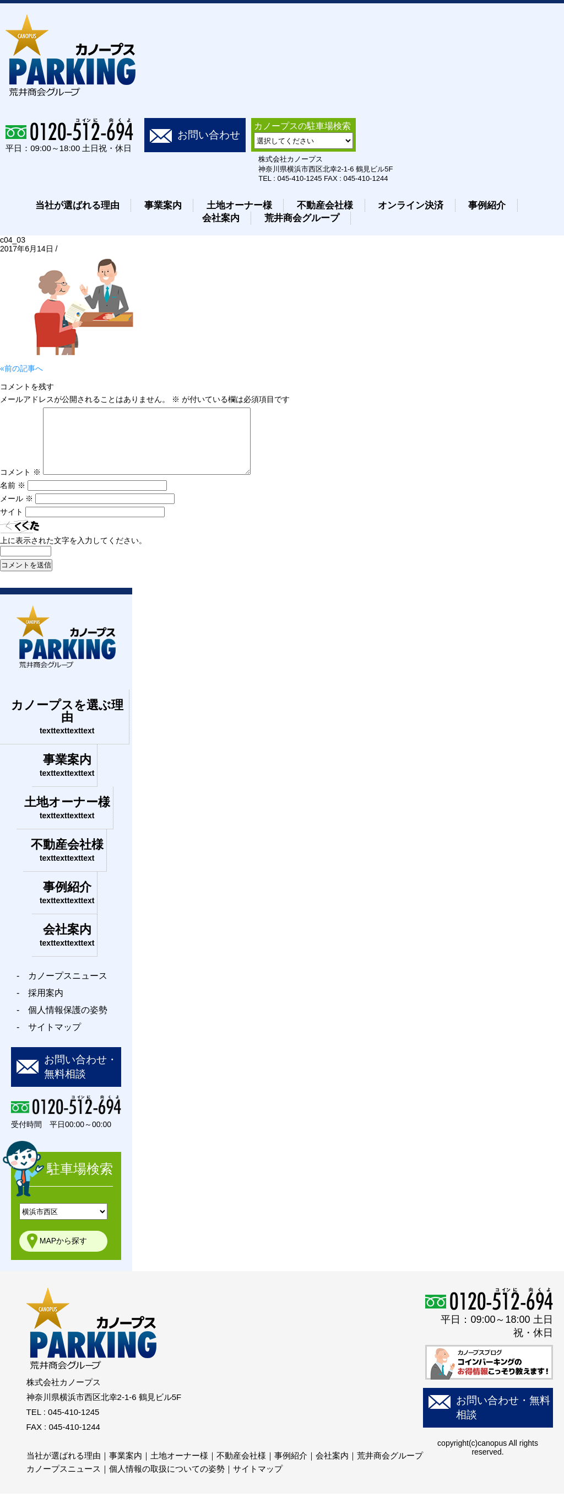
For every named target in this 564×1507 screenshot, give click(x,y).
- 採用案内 (40, 1006)
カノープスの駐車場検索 (302, 126)
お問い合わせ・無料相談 (80, 1080)
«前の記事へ (21, 368)
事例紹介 (487, 205)
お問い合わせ (208, 135)
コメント (20, 485)
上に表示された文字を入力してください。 (73, 553)
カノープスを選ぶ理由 (67, 729)
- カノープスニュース (62, 989)
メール (16, 511)
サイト (11, 525)
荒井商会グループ (301, 218)
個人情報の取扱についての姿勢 (167, 1482)
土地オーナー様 (239, 205)
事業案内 (163, 205)
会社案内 (221, 218)
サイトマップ (258, 1482)
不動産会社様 (325, 205)
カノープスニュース (63, 1482)
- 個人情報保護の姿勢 (62, 1023)
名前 (12, 498)
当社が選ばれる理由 (77, 205)
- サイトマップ (49, 1040)
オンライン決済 (410, 205)
